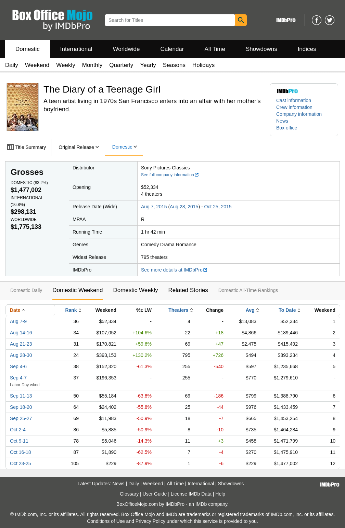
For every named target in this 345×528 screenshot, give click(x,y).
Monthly (92, 65)
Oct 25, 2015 (217, 206)
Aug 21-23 (21, 344)
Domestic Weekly (135, 290)
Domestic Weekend (77, 290)
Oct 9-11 (19, 441)
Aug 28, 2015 (184, 206)
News (282, 121)
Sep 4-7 (18, 377)
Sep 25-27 (21, 418)
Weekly (65, 65)
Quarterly (121, 65)
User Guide (155, 494)
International (76, 49)
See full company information (170, 174)
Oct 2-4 (18, 429)
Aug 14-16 (21, 332)
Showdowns (261, 49)
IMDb (201, 504)
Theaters (178, 310)
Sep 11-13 (21, 396)
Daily (11, 65)
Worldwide (126, 49)
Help (220, 494)
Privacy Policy (150, 521)
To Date (287, 310)
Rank (71, 310)
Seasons (174, 65)
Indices (307, 49)
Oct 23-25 (20, 463)
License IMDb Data (191, 494)
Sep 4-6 (18, 366)
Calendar (172, 49)
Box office (286, 127)
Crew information (294, 107)
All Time (215, 49)
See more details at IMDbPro (174, 270)
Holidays (203, 65)
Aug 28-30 (21, 355)
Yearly (148, 65)
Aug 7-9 (18, 321)
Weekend (37, 65)
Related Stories (188, 290)
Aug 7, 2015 (154, 206)
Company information (299, 114)
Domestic (27, 49)
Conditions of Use (106, 521)
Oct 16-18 (20, 452)
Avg (250, 310)
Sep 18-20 (21, 407)
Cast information (293, 100)
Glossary (129, 494)
